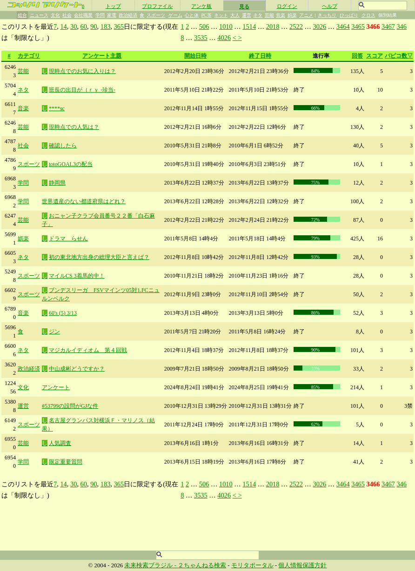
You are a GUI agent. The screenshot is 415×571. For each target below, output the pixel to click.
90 (93, 26)
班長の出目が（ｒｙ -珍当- (82, 89)
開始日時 (195, 56)
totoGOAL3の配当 (71, 164)
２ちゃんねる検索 (202, 565)
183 (105, 26)
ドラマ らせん (68, 238)
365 (119, 26)
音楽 (280, 15)
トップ (113, 6)
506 (204, 26)
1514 (249, 26)
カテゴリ (29, 56)
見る (244, 6)
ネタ (257, 15)
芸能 (269, 15)
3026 (319, 26)
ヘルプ (329, 6)
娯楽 (292, 15)
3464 (343, 26)
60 (83, 26)
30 (73, 26)
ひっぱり (349, 15)
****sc (57, 108)
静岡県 (57, 182)
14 (63, 26)
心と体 (192, 15)
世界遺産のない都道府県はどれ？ (84, 201)
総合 (22, 15)
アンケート (56, 387)
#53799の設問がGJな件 (70, 406)
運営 (246, 15)
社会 (67, 15)
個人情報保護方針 (302, 565)
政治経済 (128, 15)
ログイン (287, 6)
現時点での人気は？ (74, 127)
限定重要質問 (65, 461)
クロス (368, 15)
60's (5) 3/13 (63, 313)
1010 (226, 26)
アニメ (306, 15)
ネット (221, 15)
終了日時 (260, 56)
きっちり (327, 15)
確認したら (63, 145)
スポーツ (156, 15)
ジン (54, 331)
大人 (235, 15)
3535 (201, 37)
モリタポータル (252, 565)
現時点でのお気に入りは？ (82, 71)
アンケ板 (201, 6)
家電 (111, 15)
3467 (388, 26)
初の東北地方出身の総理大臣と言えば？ (99, 257)
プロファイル (157, 6)
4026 (224, 37)
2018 (273, 26)
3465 (358, 26)
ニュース (39, 15)
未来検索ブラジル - (151, 565)
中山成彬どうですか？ (77, 368)
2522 (296, 26)
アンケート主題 (101, 56)
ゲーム (175, 15)
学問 (100, 15)
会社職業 (83, 15)
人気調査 (60, 443)
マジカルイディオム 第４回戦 (88, 350)
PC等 (206, 15)
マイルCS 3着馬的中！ (77, 275)
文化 (55, 15)
